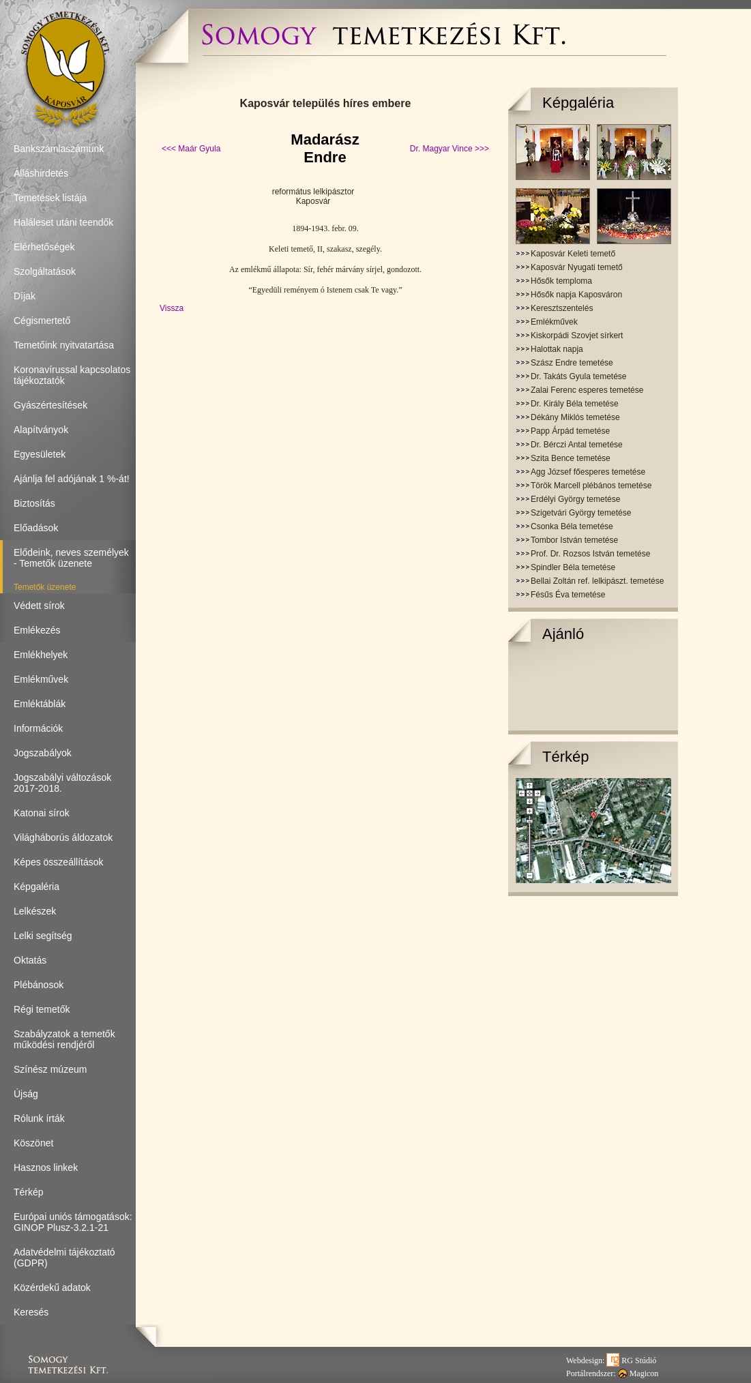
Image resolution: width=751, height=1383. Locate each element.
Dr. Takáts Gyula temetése (579, 376)
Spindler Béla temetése (573, 567)
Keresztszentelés (562, 308)
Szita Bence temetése (570, 458)
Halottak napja (557, 349)
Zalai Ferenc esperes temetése (587, 390)
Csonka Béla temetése (572, 526)
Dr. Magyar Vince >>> (449, 148)
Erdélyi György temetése (575, 499)
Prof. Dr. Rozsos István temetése (590, 554)
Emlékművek (554, 322)
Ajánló (563, 633)
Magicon (638, 1373)
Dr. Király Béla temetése (575, 403)
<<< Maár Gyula (191, 148)
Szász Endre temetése (572, 363)
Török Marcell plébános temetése (591, 485)
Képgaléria (578, 102)
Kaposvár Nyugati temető (577, 267)
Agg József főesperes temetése (588, 472)
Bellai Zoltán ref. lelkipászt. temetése (597, 581)
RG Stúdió (631, 1360)
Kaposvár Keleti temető (573, 253)
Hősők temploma (561, 281)
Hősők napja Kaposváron (576, 294)
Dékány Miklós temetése (575, 417)
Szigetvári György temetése (581, 513)
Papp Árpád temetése (570, 431)
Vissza (171, 308)
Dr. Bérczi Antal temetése (577, 444)
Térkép (565, 756)
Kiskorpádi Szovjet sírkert (577, 335)
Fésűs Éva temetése (568, 594)
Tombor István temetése (574, 540)
